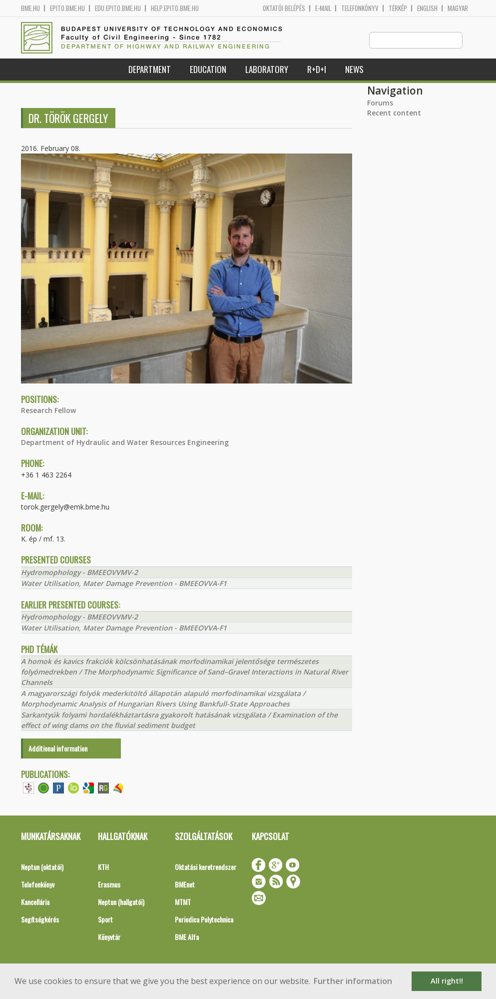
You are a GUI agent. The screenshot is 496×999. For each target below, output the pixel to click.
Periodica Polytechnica (204, 919)
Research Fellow (48, 411)
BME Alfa (187, 937)
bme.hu (30, 8)
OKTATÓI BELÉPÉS (284, 8)
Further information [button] (353, 981)
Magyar (458, 8)
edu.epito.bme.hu (118, 8)
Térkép (398, 8)
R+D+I (316, 70)
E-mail (323, 8)
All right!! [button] (447, 981)
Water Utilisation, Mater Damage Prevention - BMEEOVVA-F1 (124, 583)
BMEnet (185, 885)
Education (208, 70)
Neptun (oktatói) (42, 867)
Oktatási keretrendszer (205, 867)
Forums (380, 103)
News (354, 70)
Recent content (394, 113)
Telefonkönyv (360, 8)
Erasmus (109, 885)
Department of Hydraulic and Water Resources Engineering (125, 443)
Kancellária (35, 902)
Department (149, 70)
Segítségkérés (40, 919)
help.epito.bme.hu (175, 8)
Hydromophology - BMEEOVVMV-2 (79, 573)
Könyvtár (109, 937)
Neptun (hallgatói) (121, 902)
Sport (105, 919)
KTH (103, 867)
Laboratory (266, 70)
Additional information (57, 749)
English (427, 8)
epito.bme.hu (67, 8)
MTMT (183, 902)
